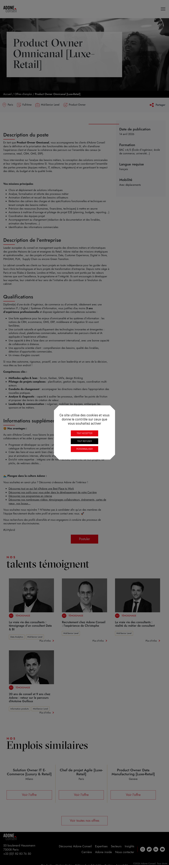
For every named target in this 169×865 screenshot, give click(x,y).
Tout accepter (84, 433)
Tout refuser (84, 441)
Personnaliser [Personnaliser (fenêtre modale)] (84, 449)
